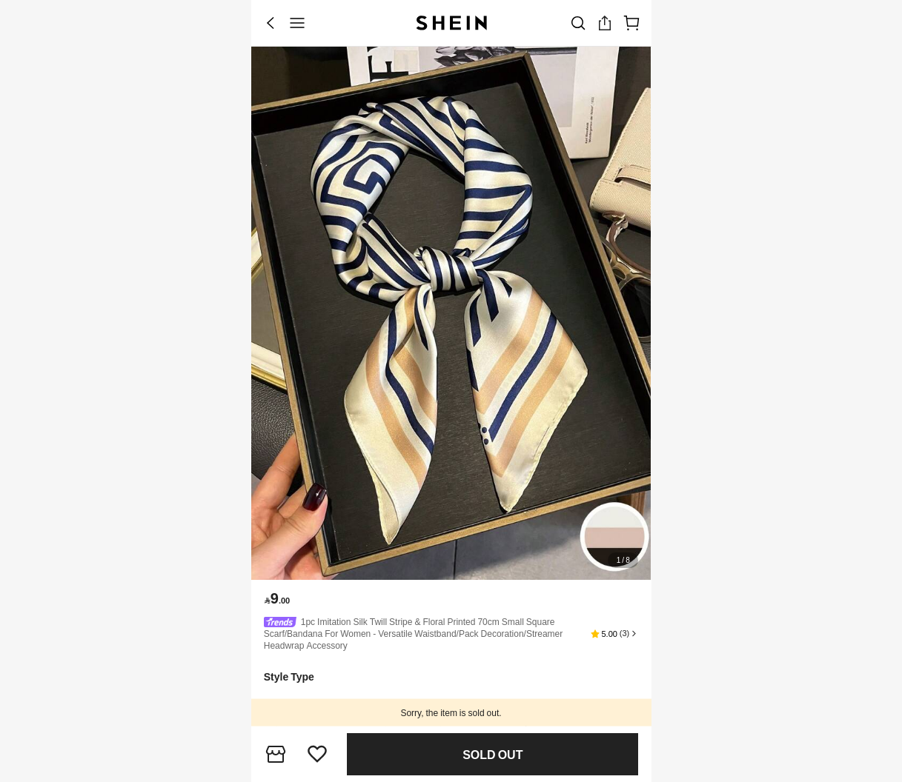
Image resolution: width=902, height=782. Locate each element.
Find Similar (493, 755)
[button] (614, 634)
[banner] (451, 313)
